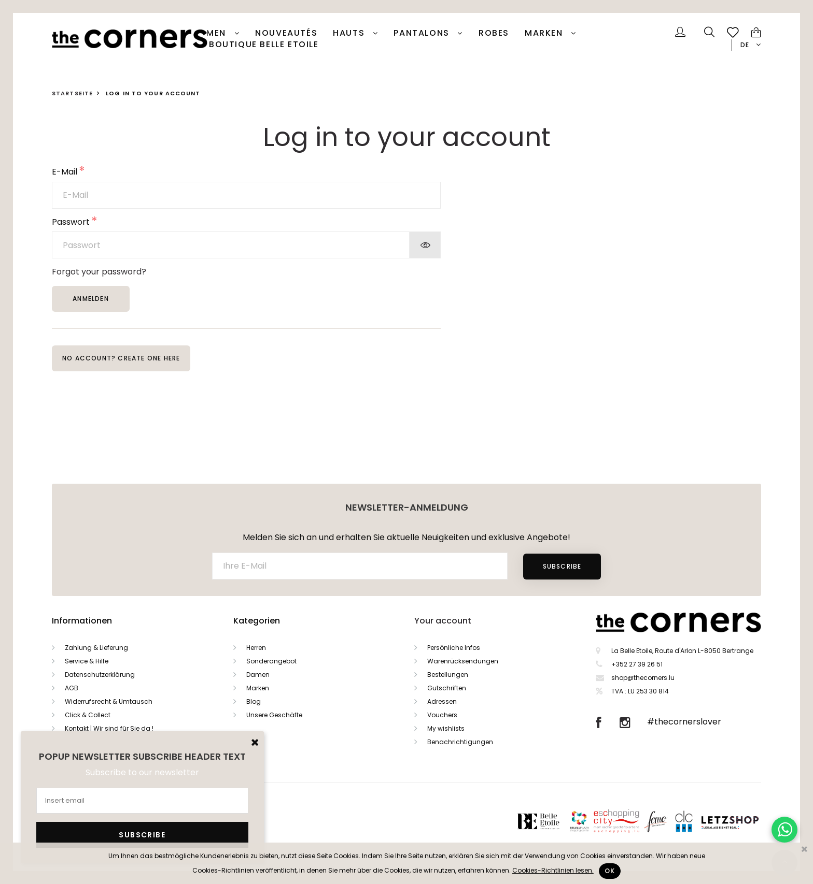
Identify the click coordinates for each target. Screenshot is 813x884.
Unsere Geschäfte (274, 715)
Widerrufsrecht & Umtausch (108, 701)
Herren (256, 647)
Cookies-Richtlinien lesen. (553, 870)
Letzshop (742, 821)
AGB (71, 688)
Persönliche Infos (453, 647)
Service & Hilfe (86, 661)
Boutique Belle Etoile (264, 44)
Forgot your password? (99, 272)
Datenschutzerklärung (100, 674)
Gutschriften (446, 688)
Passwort (71, 222)
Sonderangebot (271, 661)
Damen (211, 33)
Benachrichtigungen (460, 741)
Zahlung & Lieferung (96, 647)
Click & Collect (87, 715)
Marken (545, 33)
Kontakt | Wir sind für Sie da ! (109, 728)
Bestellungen (447, 674)
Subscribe (562, 566)
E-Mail (64, 172)
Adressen (442, 701)
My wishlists (446, 728)
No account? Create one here (121, 358)
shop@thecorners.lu (643, 677)
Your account (442, 621)
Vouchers (442, 715)
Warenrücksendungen (462, 661)
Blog (253, 701)
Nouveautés (286, 33)
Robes (494, 33)
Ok (610, 870)
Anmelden (91, 298)
